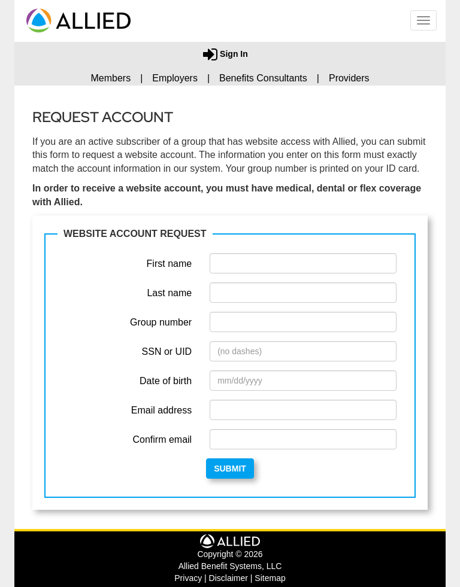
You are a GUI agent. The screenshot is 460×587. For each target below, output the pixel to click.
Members (110, 78)
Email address (161, 410)
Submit (230, 468)
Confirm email (162, 439)
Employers (175, 78)
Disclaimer (228, 578)
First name (169, 263)
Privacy (188, 578)
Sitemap (270, 578)
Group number (161, 322)
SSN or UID (167, 351)
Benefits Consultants (263, 78)
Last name (169, 293)
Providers (349, 78)
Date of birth (166, 381)
